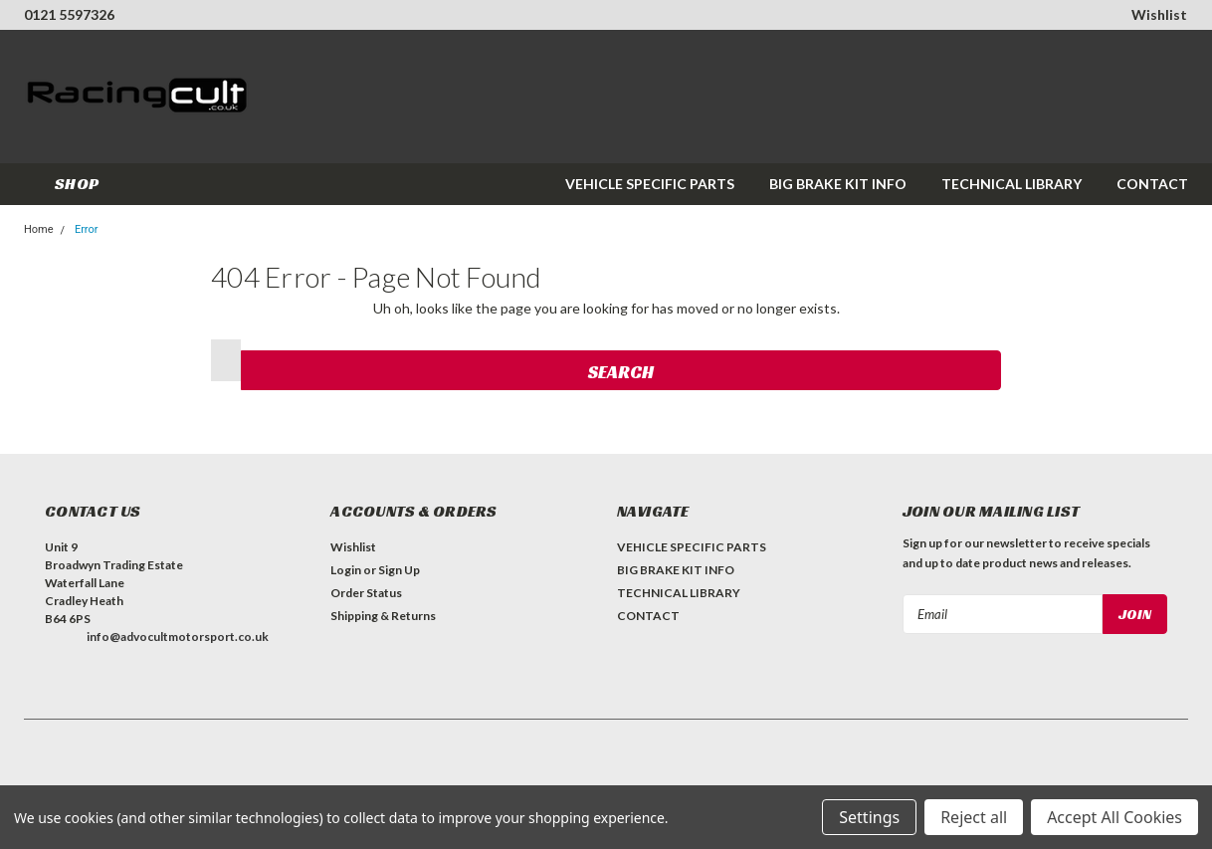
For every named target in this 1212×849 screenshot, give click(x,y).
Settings (869, 817)
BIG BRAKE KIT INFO (838, 183)
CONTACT (1152, 183)
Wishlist (1159, 14)
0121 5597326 (69, 14)
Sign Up (399, 569)
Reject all (973, 817)
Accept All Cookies (1114, 817)
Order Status (366, 592)
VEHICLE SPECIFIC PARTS (649, 183)
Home (39, 229)
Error (87, 229)
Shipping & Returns (383, 615)
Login (345, 569)
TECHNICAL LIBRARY (1011, 183)
